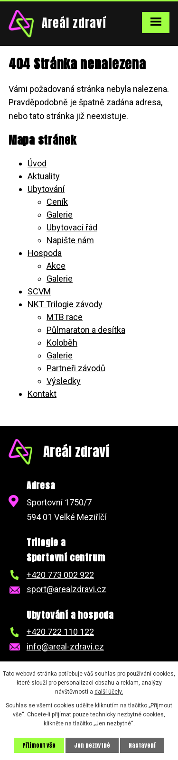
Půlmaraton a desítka (86, 330)
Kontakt (42, 394)
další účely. (108, 691)
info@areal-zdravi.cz (65, 646)
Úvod (37, 163)
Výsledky (64, 381)
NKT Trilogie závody (65, 304)
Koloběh (62, 343)
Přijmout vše (39, 745)
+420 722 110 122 (60, 632)
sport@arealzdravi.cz (66, 589)
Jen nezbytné (92, 745)
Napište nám (70, 240)
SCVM (39, 291)
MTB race (65, 317)
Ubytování (46, 189)
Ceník (57, 202)
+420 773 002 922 (60, 575)
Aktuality (44, 176)
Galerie (60, 215)
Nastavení (142, 745)
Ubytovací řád (72, 227)
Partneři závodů (76, 368)
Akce (56, 266)
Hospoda (45, 253)
